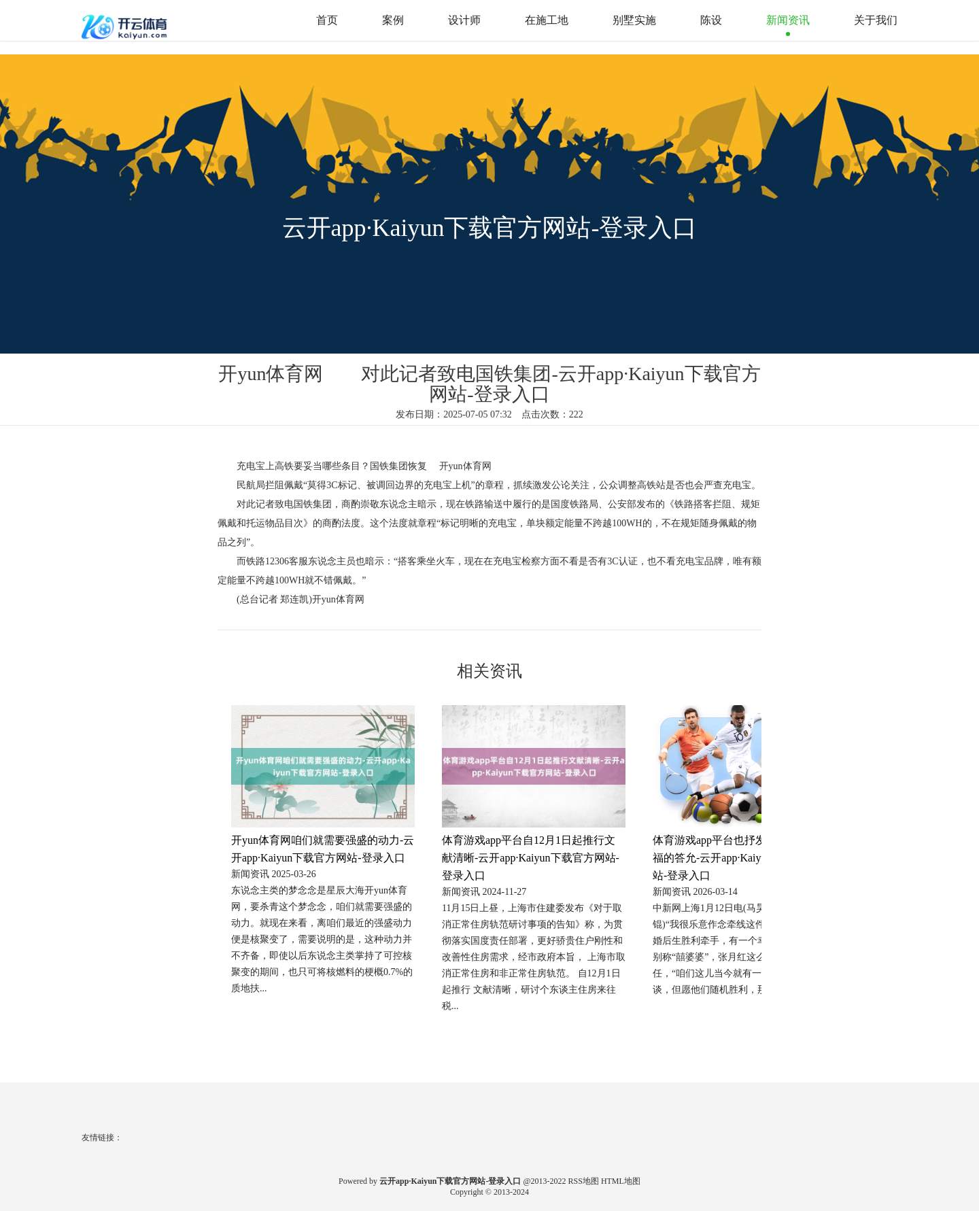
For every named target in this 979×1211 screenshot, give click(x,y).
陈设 (711, 20)
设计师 (464, 20)
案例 (393, 20)
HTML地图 (620, 1181)
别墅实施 (634, 20)
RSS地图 (583, 1181)
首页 (327, 20)
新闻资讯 (788, 20)
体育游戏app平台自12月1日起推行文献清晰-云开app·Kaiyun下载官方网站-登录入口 (530, 857)
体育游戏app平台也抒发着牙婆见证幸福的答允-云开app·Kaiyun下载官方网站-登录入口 (742, 857)
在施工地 (546, 20)
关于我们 (875, 20)
